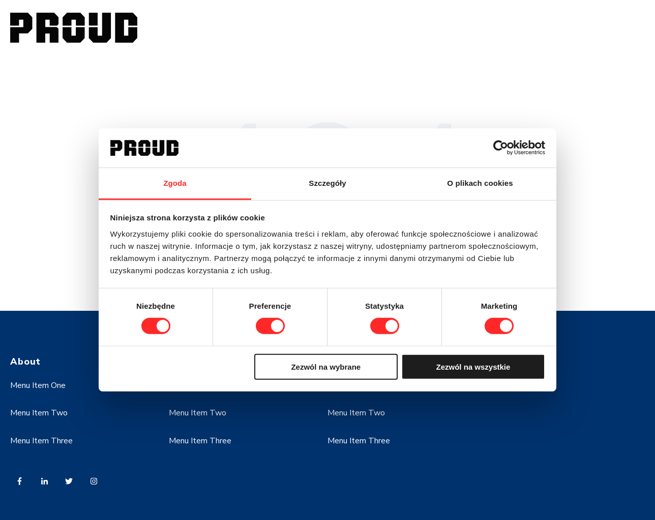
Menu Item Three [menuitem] (41, 440)
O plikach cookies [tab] (480, 183)
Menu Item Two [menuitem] (39, 412)
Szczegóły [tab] (327, 183)
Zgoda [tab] (175, 183)
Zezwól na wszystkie (473, 366)
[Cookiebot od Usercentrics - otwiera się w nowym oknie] (500, 147)
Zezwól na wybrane (326, 366)
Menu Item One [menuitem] (38, 385)
